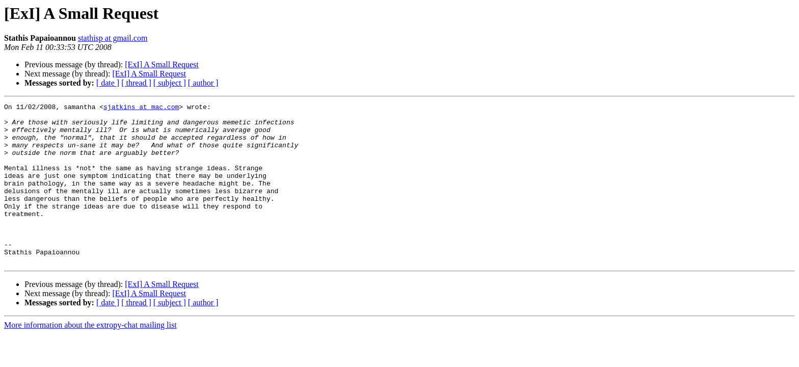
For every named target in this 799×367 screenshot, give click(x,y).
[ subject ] (169, 82)
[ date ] (107, 82)
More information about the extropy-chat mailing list (90, 357)
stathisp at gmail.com (112, 38)
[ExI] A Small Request (161, 64)
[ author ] (203, 82)
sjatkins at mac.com (141, 108)
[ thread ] (136, 82)
